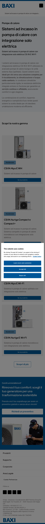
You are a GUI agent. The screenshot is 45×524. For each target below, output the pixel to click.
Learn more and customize (22, 263)
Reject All (22, 275)
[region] (22, 262)
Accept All (22, 269)
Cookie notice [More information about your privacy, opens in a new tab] (37, 256)
